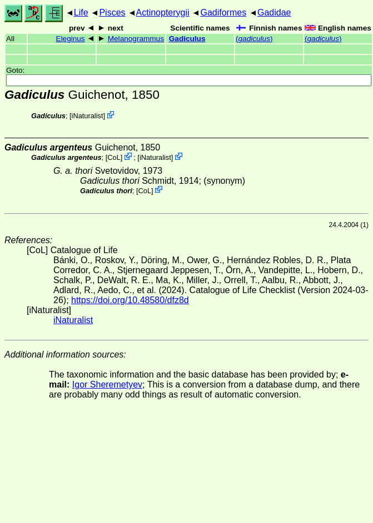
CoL (113, 157)
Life (81, 12)
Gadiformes (223, 12)
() (254, 38)
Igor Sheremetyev (107, 384)
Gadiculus (187, 38)
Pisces (112, 12)
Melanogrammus (136, 38)
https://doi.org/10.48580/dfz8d (130, 300)
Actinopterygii (163, 12)
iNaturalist (87, 116)
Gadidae (274, 12)
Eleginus (70, 38)
